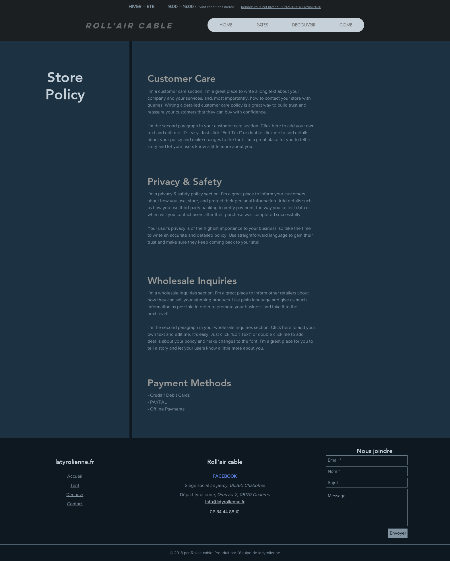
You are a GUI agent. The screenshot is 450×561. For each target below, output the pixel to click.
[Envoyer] (398, 533)
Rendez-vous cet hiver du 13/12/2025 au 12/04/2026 (281, 7)
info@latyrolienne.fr (225, 501)
